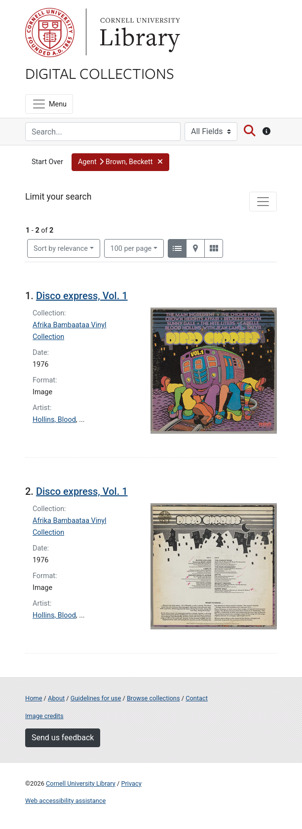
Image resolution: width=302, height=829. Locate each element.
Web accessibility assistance (65, 800)
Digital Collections (99, 73)
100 (131, 248)
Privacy (131, 783)
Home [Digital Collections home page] (33, 698)
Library (138, 32)
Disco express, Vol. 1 (82, 296)
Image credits (44, 716)
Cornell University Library (80, 783)
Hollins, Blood (54, 419)
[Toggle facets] (263, 201)
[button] (120, 162)
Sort (61, 248)
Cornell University (50, 32)
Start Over (47, 162)
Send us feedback (63, 737)
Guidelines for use (96, 698)
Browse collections (153, 698)
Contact (197, 698)
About (56, 698)
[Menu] (49, 104)
